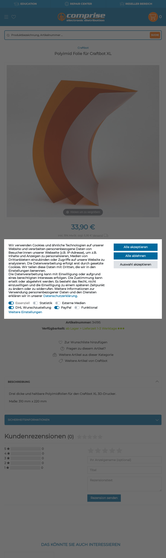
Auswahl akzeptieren (135, 264)
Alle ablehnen (135, 256)
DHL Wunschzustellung (33, 307)
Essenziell (22, 303)
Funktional (89, 307)
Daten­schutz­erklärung (60, 296)
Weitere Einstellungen (25, 312)
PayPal (66, 307)
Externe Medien (73, 303)
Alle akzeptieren (136, 247)
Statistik (46, 303)
